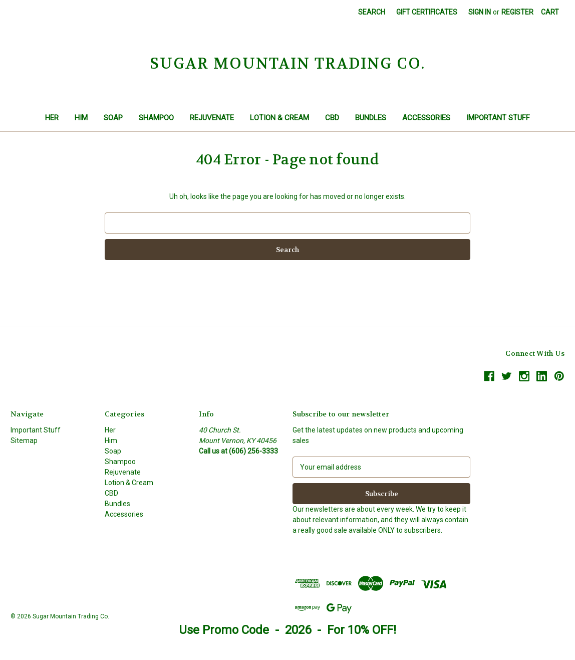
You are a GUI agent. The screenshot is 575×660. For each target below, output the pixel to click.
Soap (113, 117)
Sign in (479, 12)
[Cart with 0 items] (549, 12)
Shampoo (156, 117)
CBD (332, 117)
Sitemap (24, 440)
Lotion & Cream (279, 117)
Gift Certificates (426, 12)
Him (81, 117)
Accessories (426, 117)
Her (52, 117)
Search (371, 12)
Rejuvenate (212, 117)
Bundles (370, 117)
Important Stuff (498, 117)
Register (517, 12)
